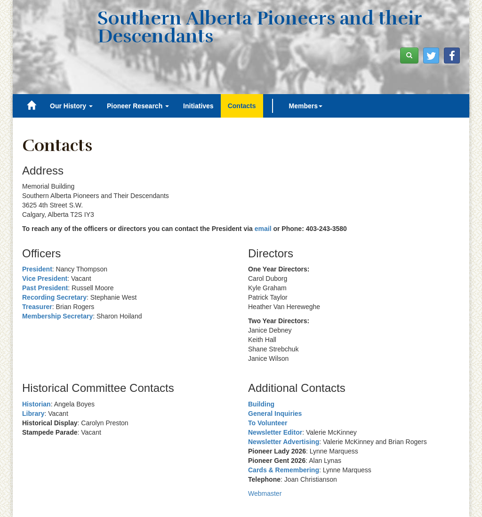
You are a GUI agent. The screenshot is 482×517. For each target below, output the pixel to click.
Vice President (44, 278)
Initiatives (198, 106)
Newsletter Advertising (283, 441)
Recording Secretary (54, 297)
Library (33, 413)
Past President (45, 288)
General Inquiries (275, 413)
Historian (36, 404)
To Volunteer (267, 423)
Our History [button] (71, 106)
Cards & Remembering (283, 470)
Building (261, 404)
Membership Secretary (57, 316)
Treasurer (37, 306)
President (37, 269)
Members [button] (305, 106)
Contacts (242, 106)
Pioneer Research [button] (138, 106)
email (263, 228)
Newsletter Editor (275, 432)
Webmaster (264, 493)
